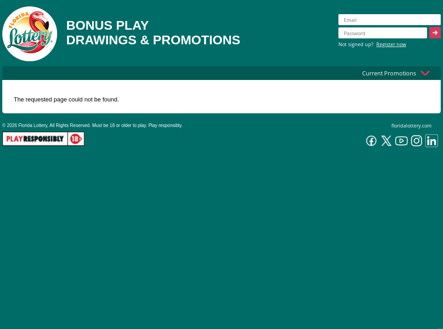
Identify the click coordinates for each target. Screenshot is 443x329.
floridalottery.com (411, 125)
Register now (391, 44)
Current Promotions (389, 73)
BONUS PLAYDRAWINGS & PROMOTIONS (153, 32)
